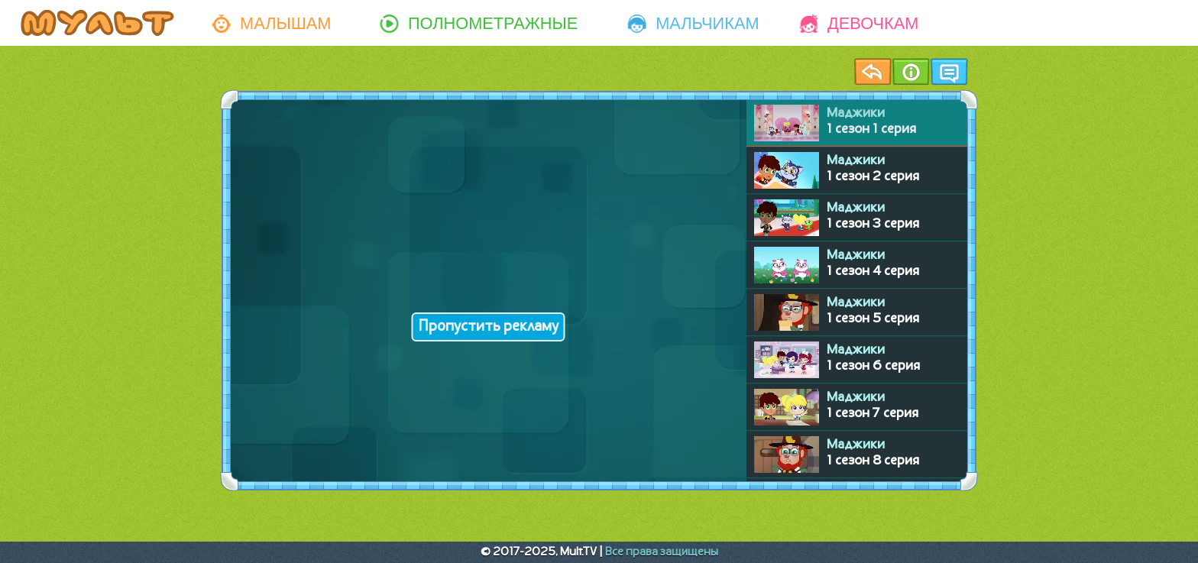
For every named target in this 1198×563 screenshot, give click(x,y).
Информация (911, 71)
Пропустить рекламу (489, 327)
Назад (872, 71)
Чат (949, 71)
